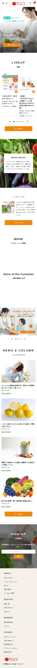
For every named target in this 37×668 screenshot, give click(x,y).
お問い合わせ (8, 608)
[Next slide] (23, 49)
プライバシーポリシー (11, 648)
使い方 (6, 585)
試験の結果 (7, 589)
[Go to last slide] (14, 49)
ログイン (7, 626)
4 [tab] (21, 121)
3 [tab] (18, 121)
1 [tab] (13, 121)
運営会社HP (8, 652)
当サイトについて (10, 637)
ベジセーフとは (18, 222)
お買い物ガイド (9, 640)
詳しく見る (11, 45)
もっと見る (18, 128)
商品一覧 (7, 604)
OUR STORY (8, 578)
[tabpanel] (10, 94)
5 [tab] (23, 121)
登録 (18, 556)
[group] (18, 26)
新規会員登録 (8, 622)
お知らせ (7, 611)
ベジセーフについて (10, 582)
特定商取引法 (8, 644)
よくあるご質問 (9, 593)
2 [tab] (16, 121)
